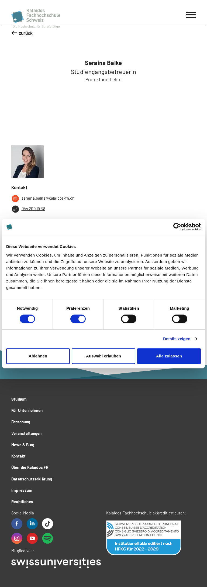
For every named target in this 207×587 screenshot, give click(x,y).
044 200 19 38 (28, 209)
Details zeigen (176, 338)
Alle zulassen (169, 356)
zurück (26, 33)
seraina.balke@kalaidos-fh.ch (42, 198)
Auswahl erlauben (103, 356)
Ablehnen (38, 356)
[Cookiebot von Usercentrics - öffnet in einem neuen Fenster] (177, 227)
